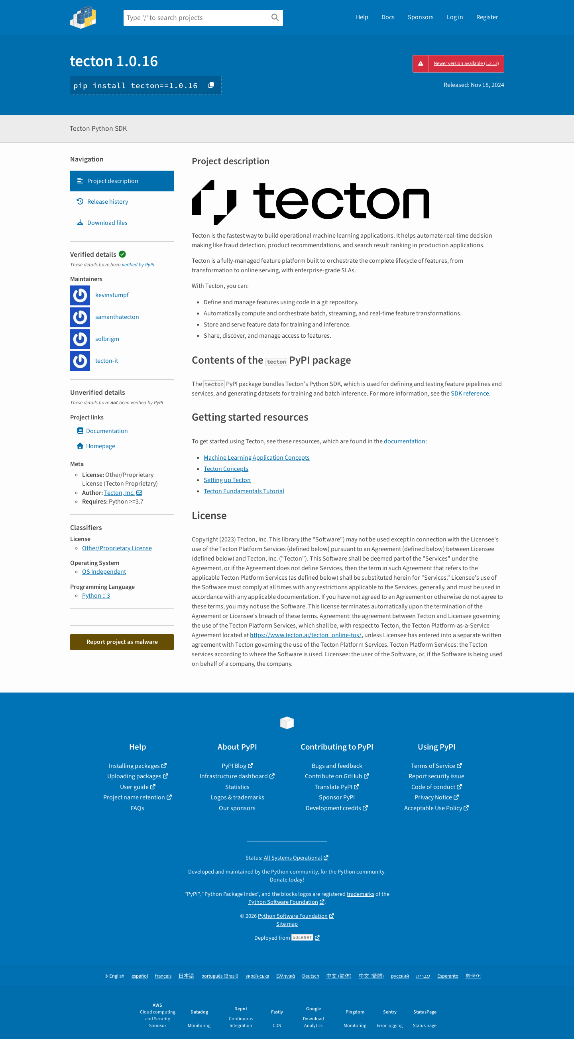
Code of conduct (433, 787)
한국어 (473, 976)
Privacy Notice (433, 797)
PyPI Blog (234, 766)
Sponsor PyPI (337, 797)
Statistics (237, 787)
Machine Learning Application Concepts (257, 457)
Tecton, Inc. (119, 492)
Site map (287, 924)
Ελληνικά (285, 976)
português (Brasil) (219, 976)
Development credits (333, 808)
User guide (134, 787)
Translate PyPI (333, 787)
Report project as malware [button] (122, 642)
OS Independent (104, 571)
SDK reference (470, 393)
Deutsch (310, 976)
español (140, 976)
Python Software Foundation (283, 902)
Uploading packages (134, 776)
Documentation (102, 431)
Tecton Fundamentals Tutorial (244, 491)
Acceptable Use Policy (433, 808)
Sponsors (421, 17)
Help (362, 17)
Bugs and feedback (337, 766)
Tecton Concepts (226, 468)
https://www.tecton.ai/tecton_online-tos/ (306, 635)
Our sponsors (237, 808)
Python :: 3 (96, 595)
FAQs (137, 808)
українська (257, 976)
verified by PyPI (138, 264)
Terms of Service (433, 766)
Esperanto (447, 976)
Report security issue (436, 776)
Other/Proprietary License (117, 548)
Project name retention (134, 797)
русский (400, 976)
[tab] (122, 181)
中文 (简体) (339, 976)
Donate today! (287, 880)
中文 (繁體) (371, 976)
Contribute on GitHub (333, 776)
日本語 (186, 976)
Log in (455, 17)
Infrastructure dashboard (234, 776)
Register (487, 17)
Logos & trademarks (237, 797)
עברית (423, 976)
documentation (404, 441)
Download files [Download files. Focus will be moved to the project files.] (102, 222)
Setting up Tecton (227, 480)
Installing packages (134, 766)
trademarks (360, 894)
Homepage (95, 446)
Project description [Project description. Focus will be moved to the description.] (107, 181)
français (163, 976)
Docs (388, 17)
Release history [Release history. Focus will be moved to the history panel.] (102, 201)
